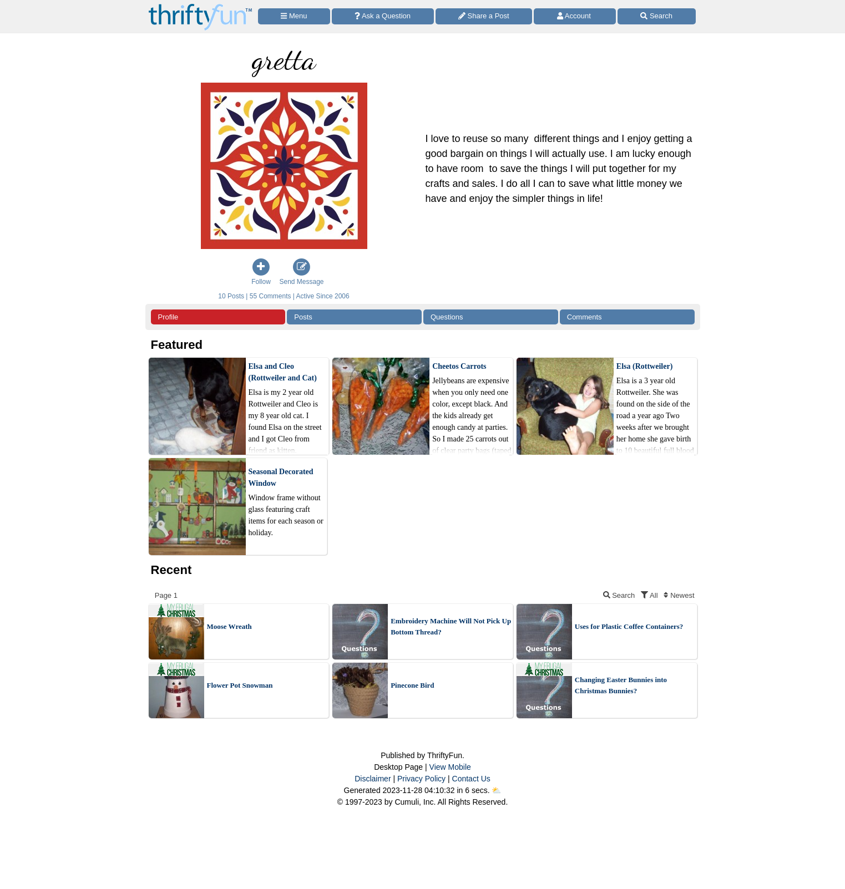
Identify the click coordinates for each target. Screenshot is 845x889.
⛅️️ (496, 790)
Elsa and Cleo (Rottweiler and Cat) (283, 372)
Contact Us (471, 778)
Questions (447, 317)
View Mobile (450, 767)
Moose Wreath (229, 626)
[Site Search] (657, 16)
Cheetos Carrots (459, 366)
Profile (168, 317)
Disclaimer (373, 778)
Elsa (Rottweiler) (644, 366)
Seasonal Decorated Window (281, 477)
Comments (584, 317)
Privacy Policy (421, 778)
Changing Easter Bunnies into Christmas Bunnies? (621, 685)
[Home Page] (200, 6)
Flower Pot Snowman (240, 685)
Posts (303, 317)
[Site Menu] (294, 16)
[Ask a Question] (383, 16)
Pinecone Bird (412, 685)
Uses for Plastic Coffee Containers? (629, 626)
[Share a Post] (484, 16)
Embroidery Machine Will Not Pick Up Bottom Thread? (451, 626)
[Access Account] (575, 16)
